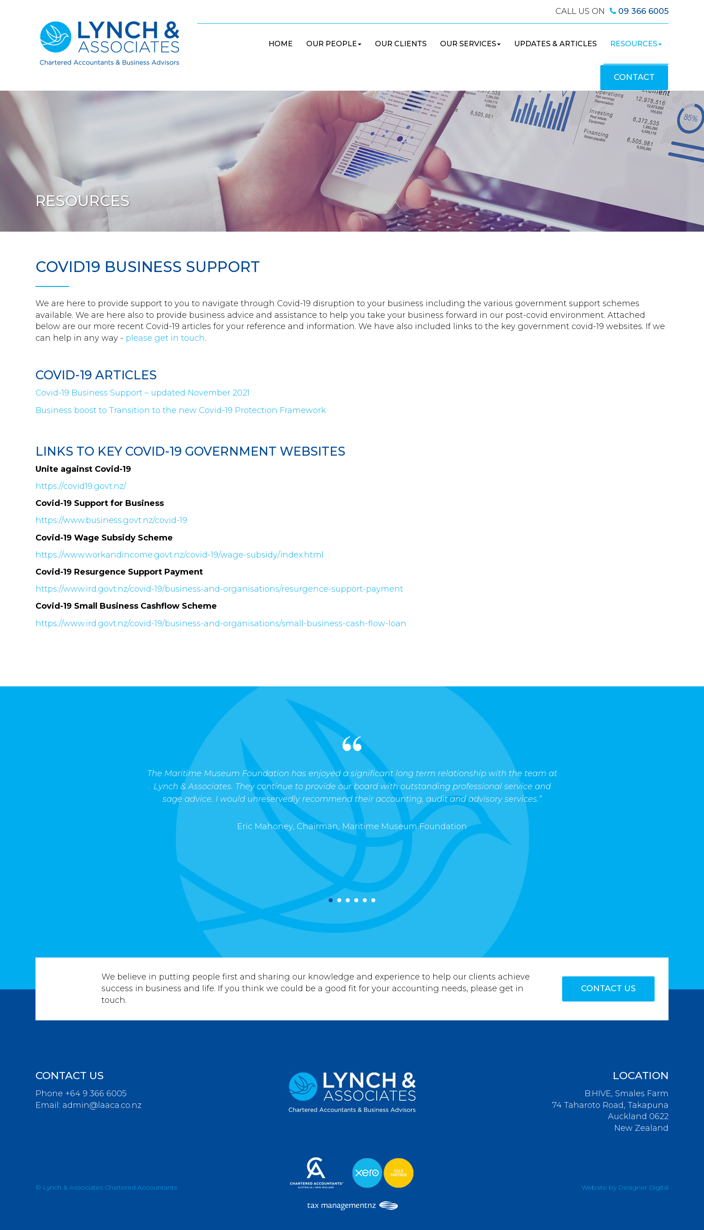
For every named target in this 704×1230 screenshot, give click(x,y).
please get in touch (165, 338)
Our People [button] (333, 44)
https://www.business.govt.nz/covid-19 (111, 520)
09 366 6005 (643, 11)
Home (280, 44)
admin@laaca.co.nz (101, 1105)
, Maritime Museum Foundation (402, 826)
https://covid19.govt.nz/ (80, 486)
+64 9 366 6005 (96, 1093)
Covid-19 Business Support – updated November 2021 (142, 393)
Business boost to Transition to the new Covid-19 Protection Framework (180, 410)
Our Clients (401, 44)
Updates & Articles (555, 44)
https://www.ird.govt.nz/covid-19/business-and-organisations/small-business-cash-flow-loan (220, 623)
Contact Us (608, 988)
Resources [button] (636, 44)
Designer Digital (643, 1187)
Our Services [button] (470, 44)
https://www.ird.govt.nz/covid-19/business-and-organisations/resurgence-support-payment (219, 589)
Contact (634, 77)
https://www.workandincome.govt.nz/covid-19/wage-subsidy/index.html (179, 555)
